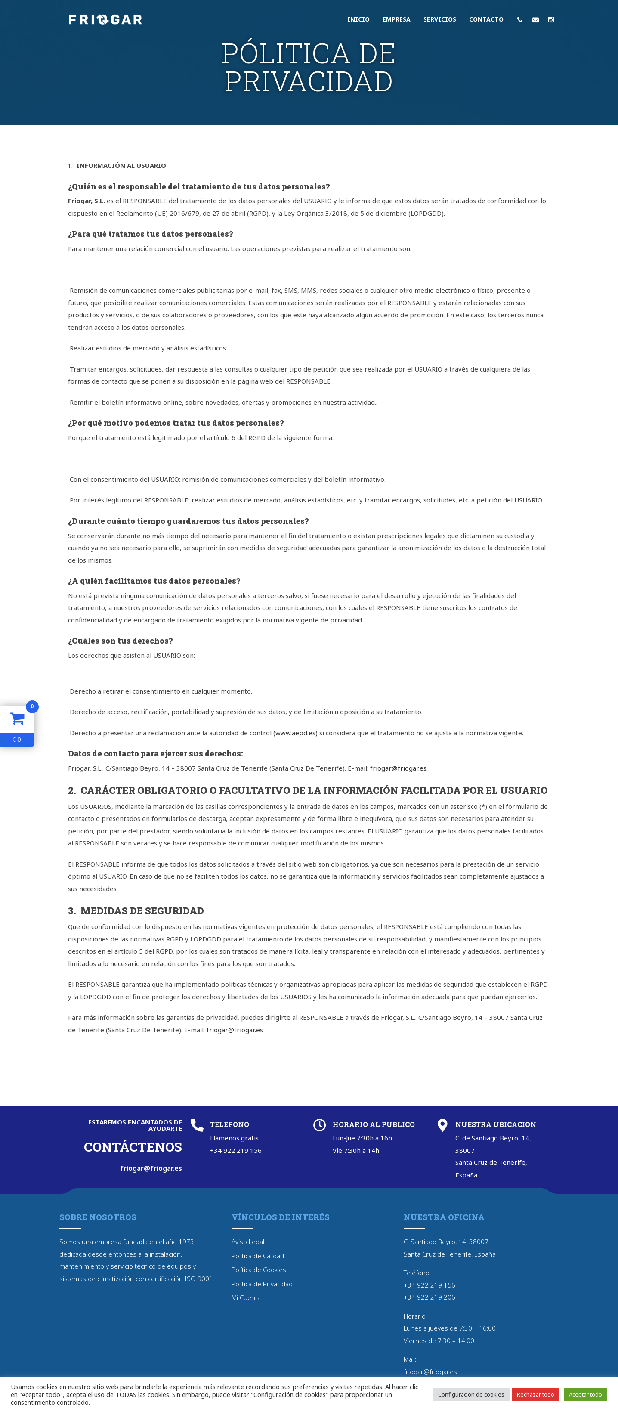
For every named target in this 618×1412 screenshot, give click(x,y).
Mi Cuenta (246, 1297)
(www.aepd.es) (295, 732)
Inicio (358, 19)
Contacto (486, 19)
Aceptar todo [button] (585, 1394)
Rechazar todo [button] (535, 1394)
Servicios (439, 19)
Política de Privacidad (262, 1283)
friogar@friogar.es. (399, 768)
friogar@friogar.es (235, 1029)
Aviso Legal (248, 1241)
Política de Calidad (258, 1255)
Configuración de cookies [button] (471, 1394)
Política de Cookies (259, 1269)
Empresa (397, 19)
